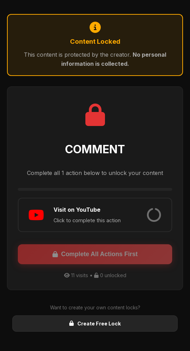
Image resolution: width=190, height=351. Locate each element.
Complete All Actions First (95, 254)
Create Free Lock (95, 324)
